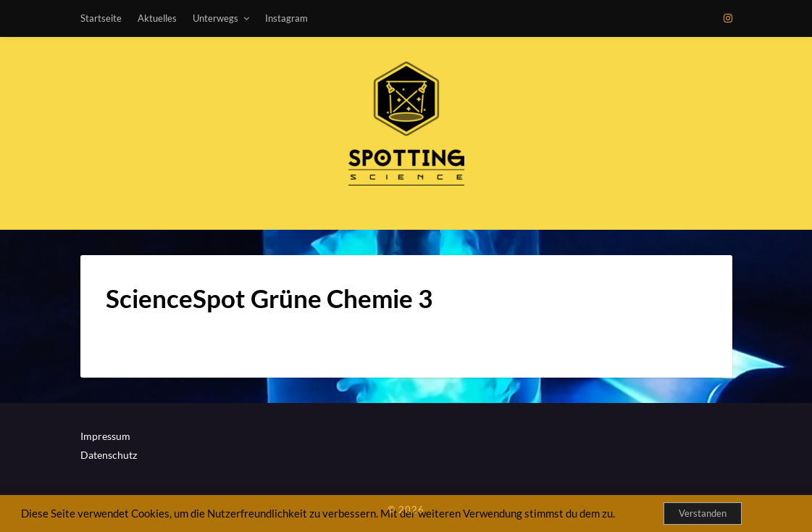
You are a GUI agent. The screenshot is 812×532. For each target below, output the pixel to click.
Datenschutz (108, 455)
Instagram (286, 18)
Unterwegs (215, 18)
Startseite (101, 18)
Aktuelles (157, 18)
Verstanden (703, 513)
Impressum (105, 436)
